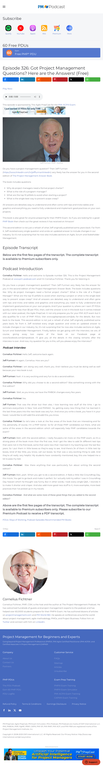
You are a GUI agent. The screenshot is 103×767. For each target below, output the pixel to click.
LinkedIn (40, 622)
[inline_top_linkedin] (27, 79)
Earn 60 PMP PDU (12, 689)
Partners (7, 666)
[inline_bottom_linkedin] (27, 534)
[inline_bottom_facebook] (11, 534)
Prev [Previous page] (5, 529)
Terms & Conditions (31, 704)
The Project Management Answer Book (32, 175)
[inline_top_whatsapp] (92, 79)
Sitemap (58, 663)
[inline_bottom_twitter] (76, 534)
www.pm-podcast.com (25, 279)
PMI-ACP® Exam (66, 104)
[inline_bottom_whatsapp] (92, 534)
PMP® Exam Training (65, 685)
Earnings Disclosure (56, 704)
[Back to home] (51, 6)
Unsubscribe (60, 671)
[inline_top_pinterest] (60, 79)
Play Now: (7, 88)
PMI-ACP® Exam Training (67, 693)
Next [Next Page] (97, 529)
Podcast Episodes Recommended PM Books (49, 520)
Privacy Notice (79, 704)
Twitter (6, 622)
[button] (4, 6)
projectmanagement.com (19, 615)
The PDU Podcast (11, 685)
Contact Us (8, 662)
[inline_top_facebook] (11, 79)
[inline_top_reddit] (44, 79)
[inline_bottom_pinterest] (60, 534)
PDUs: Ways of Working (14, 520)
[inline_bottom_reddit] (44, 534)
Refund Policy (9, 704)
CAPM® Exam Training (65, 698)
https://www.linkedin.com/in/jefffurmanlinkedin (27, 172)
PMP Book (8, 221)
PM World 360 (43, 615)
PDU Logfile (9, 693)
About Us (7, 658)
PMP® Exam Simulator (65, 689)
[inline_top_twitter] (76, 79)
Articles (58, 667)
